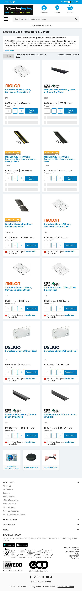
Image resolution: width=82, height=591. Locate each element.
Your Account (41, 520)
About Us (7, 486)
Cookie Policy (49, 587)
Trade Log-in (31, 245)
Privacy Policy (35, 587)
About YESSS (41, 482)
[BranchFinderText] (57, 9)
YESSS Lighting (9, 507)
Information (41, 525)
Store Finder (8, 489)
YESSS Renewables (11, 500)
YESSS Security (9, 504)
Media (41, 530)
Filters (8, 56)
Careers (6, 493)
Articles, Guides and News (14, 514)
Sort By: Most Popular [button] (67, 55)
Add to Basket (31, 111)
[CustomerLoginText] (44, 7)
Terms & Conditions (18, 587)
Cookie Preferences (66, 587)
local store (30, 252)
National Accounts (11, 511)
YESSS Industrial (10, 497)
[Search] (76, 19)
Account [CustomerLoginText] (44, 12)
